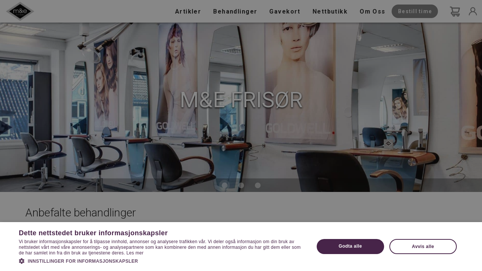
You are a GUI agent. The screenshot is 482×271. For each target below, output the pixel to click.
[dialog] (241, 135)
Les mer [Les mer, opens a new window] (135, 253)
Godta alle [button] (350, 246)
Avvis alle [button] (423, 246)
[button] (162, 260)
